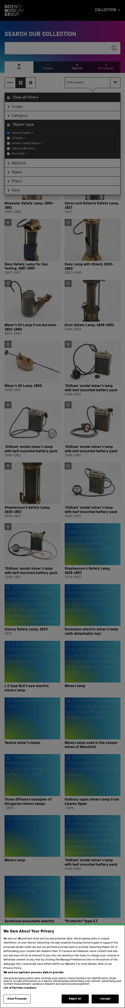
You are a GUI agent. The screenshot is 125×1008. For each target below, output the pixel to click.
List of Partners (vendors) (19, 994)
